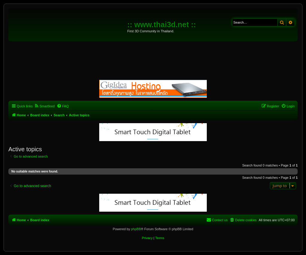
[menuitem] (44, 106)
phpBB (136, 229)
